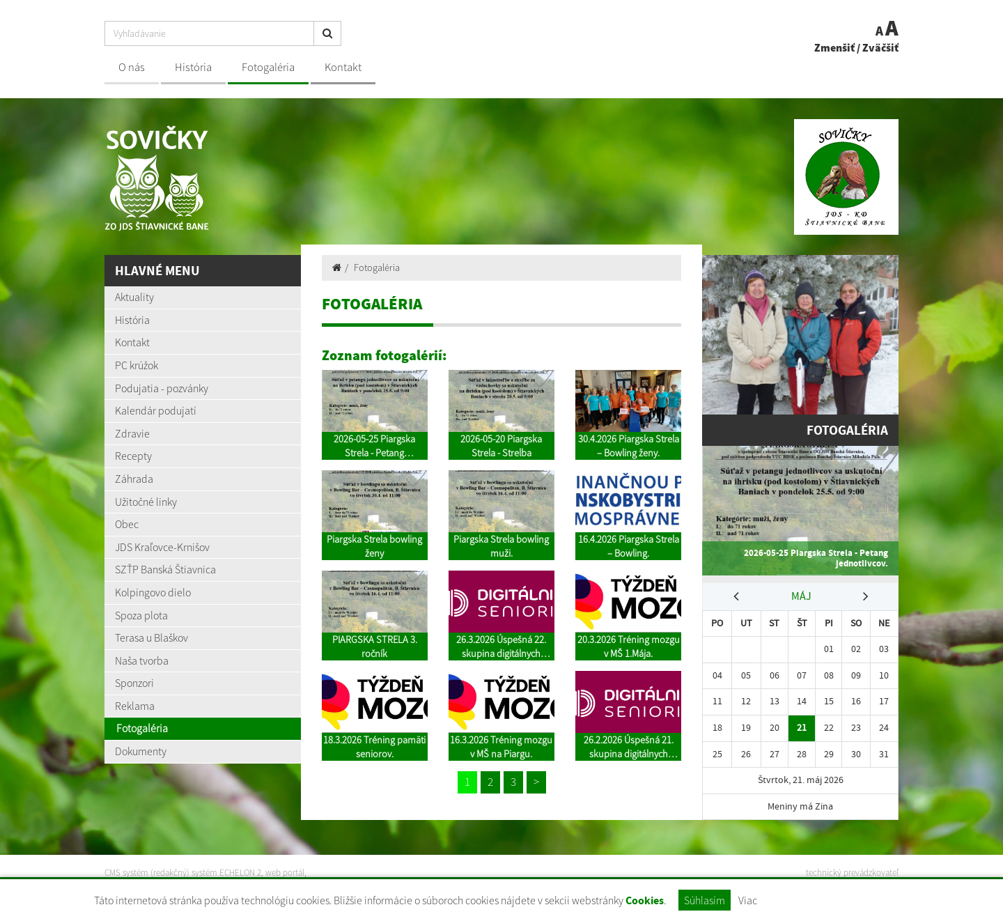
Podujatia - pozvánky (161, 388)
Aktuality (134, 297)
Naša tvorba (142, 660)
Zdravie (132, 433)
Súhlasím (704, 900)
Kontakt (343, 67)
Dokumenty (140, 751)
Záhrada (134, 479)
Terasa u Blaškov (151, 637)
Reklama (135, 706)
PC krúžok (136, 365)
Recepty (133, 456)
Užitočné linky (146, 502)
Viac (747, 900)
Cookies (644, 900)
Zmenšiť (834, 47)
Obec (127, 524)
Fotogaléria (268, 67)
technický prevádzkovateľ (852, 873)
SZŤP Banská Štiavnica (165, 569)
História (193, 67)
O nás (131, 67)
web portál (284, 873)
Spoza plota (141, 615)
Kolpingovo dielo (153, 592)
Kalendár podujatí (155, 410)
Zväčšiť (880, 47)
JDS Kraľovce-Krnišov (162, 547)
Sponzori (134, 683)
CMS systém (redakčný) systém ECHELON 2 (182, 873)
